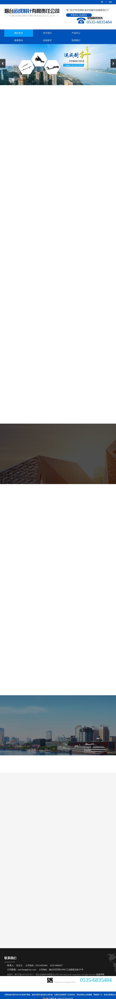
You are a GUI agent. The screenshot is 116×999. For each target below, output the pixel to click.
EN (110, 2)
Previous (2, 63)
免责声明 (100, 974)
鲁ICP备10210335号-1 (24, 974)
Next (113, 63)
